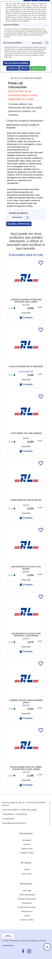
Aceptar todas (37, 68)
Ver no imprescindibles (16, 63)
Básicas (24, 68)
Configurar (12, 68)
